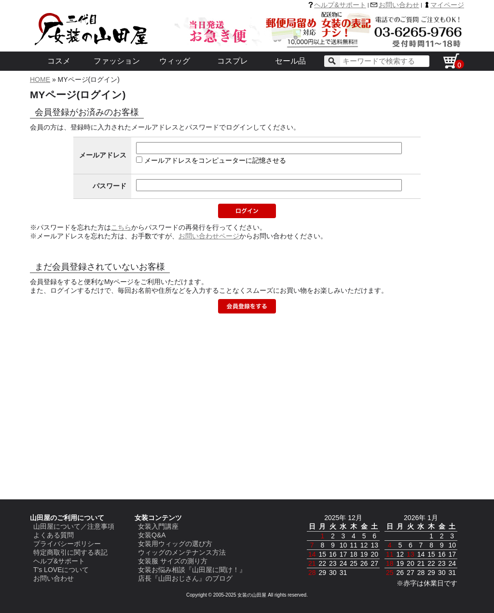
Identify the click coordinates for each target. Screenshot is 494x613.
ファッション (117, 61)
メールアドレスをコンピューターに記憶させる (215, 160)
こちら (121, 227)
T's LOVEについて (61, 570)
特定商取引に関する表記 (70, 552)
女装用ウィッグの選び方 (175, 544)
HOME (40, 79)
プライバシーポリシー (67, 544)
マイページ (447, 5)
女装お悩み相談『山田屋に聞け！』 (192, 570)
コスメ (58, 61)
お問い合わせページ (208, 236)
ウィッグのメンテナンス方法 (182, 552)
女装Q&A (152, 535)
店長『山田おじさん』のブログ (185, 578)
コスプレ (232, 61)
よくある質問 (53, 535)
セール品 (290, 61)
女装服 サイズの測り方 (172, 561)
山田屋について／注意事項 (73, 526)
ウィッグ (174, 61)
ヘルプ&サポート (340, 5)
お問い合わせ (399, 5)
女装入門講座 (158, 526)
